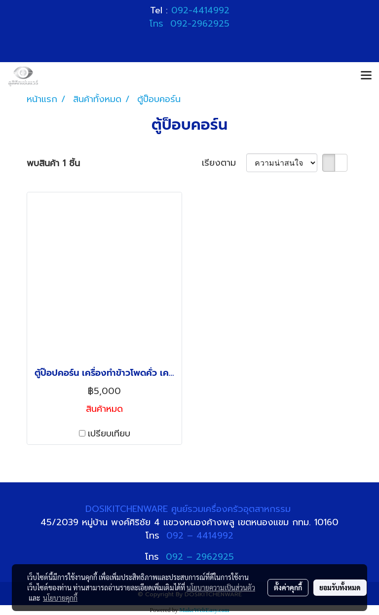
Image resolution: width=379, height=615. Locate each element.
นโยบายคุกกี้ (60, 597)
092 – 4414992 (199, 536)
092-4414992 (200, 10)
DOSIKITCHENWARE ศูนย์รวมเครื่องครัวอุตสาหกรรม (189, 509)
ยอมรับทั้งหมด (340, 587)
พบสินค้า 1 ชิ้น (53, 163)
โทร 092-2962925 (189, 24)
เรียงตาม (224, 163)
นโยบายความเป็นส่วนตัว (221, 587)
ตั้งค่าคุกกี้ (288, 587)
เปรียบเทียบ (109, 433)
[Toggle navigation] (366, 76)
